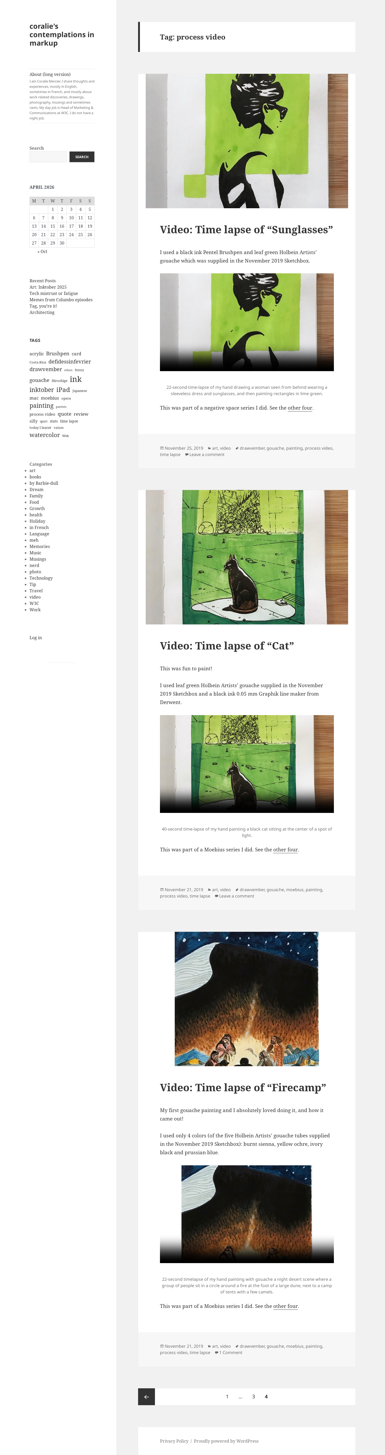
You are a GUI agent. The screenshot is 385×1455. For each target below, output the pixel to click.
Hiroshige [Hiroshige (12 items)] (59, 380)
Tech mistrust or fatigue (54, 293)
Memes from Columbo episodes (61, 300)
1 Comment (230, 1352)
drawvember (252, 448)
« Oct (42, 251)
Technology (41, 578)
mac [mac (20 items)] (34, 398)
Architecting (42, 312)
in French (39, 527)
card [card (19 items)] (76, 354)
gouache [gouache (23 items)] (39, 380)
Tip (33, 584)
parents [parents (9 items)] (61, 407)
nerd (34, 565)
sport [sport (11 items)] (43, 421)
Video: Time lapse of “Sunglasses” (246, 229)
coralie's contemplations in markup (62, 34)
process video (319, 448)
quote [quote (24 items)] (64, 413)
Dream (36, 489)
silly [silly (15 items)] (33, 421)
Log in (36, 638)
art (33, 470)
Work (35, 610)
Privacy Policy (174, 1441)
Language (39, 534)
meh (34, 540)
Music (35, 553)
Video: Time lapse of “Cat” (227, 645)
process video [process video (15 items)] (42, 414)
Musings (38, 559)
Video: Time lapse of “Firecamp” (243, 1087)
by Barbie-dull (44, 483)
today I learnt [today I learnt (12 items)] (40, 427)
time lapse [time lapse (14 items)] (69, 421)
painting (294, 448)
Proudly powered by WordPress (226, 1441)
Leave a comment (207, 454)
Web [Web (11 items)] (65, 436)
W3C (34, 603)
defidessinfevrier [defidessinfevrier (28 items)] (69, 361)
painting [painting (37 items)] (41, 405)
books (35, 477)
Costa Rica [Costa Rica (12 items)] (38, 362)
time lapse (170, 454)
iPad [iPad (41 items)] (63, 389)
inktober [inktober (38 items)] (42, 389)
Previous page (146, 1396)
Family (36, 496)
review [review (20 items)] (81, 414)
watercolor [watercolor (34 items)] (45, 435)
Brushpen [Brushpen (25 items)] (57, 353)
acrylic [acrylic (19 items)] (37, 354)
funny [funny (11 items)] (79, 370)
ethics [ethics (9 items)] (68, 370)
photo (35, 572)
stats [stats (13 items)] (54, 421)
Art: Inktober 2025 (48, 287)
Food (34, 502)
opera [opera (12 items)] (66, 398)
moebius (295, 890)
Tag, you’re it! (43, 306)
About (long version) (62, 96)
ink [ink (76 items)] (76, 379)
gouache (275, 448)
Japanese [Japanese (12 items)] (79, 390)
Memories (40, 546)
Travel (36, 591)
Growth (37, 508)
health (36, 515)
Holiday (37, 521)
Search (37, 148)
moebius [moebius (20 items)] (50, 398)
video (35, 597)
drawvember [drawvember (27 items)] (46, 369)
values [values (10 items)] (59, 428)
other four (300, 407)
